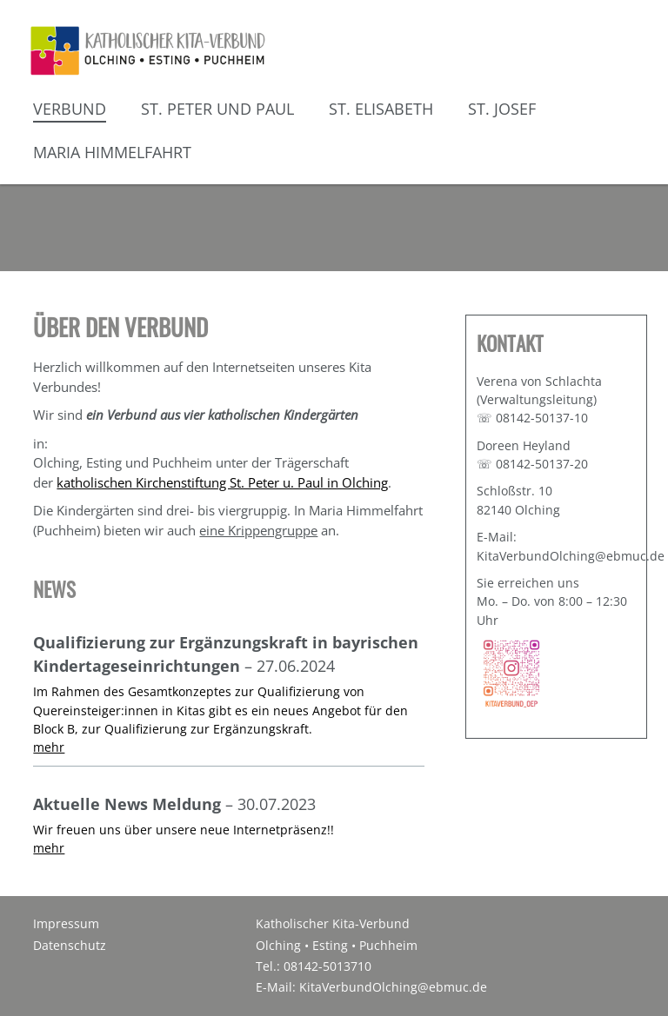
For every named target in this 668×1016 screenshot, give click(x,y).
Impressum (66, 924)
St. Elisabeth (381, 108)
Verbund (69, 108)
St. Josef (502, 108)
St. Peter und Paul (217, 108)
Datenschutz (69, 945)
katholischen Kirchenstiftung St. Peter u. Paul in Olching (222, 482)
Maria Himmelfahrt (112, 152)
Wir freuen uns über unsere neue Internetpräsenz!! (183, 829)
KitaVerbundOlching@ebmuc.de (393, 987)
